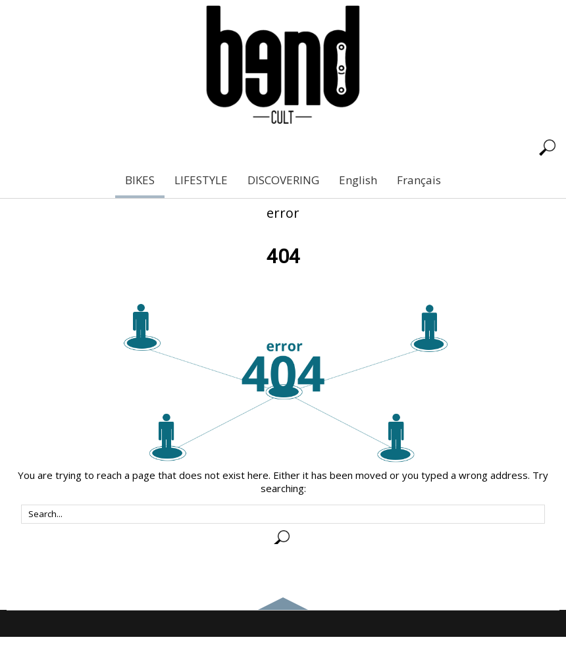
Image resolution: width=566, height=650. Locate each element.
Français (419, 180)
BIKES (140, 180)
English (358, 180)
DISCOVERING (283, 180)
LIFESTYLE (201, 180)
